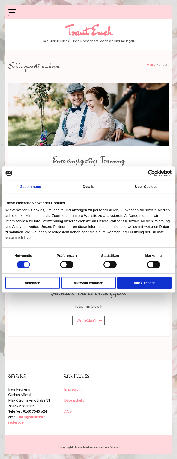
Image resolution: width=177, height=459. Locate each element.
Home (151, 64)
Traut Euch (88, 31)
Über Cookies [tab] (146, 186)
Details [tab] (88, 186)
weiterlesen (86, 320)
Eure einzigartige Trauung (88, 160)
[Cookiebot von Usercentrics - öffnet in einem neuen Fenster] (151, 173)
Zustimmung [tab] (30, 186)
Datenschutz (74, 400)
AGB (68, 411)
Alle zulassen (145, 283)
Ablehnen (32, 283)
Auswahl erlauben (88, 283)
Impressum (73, 389)
